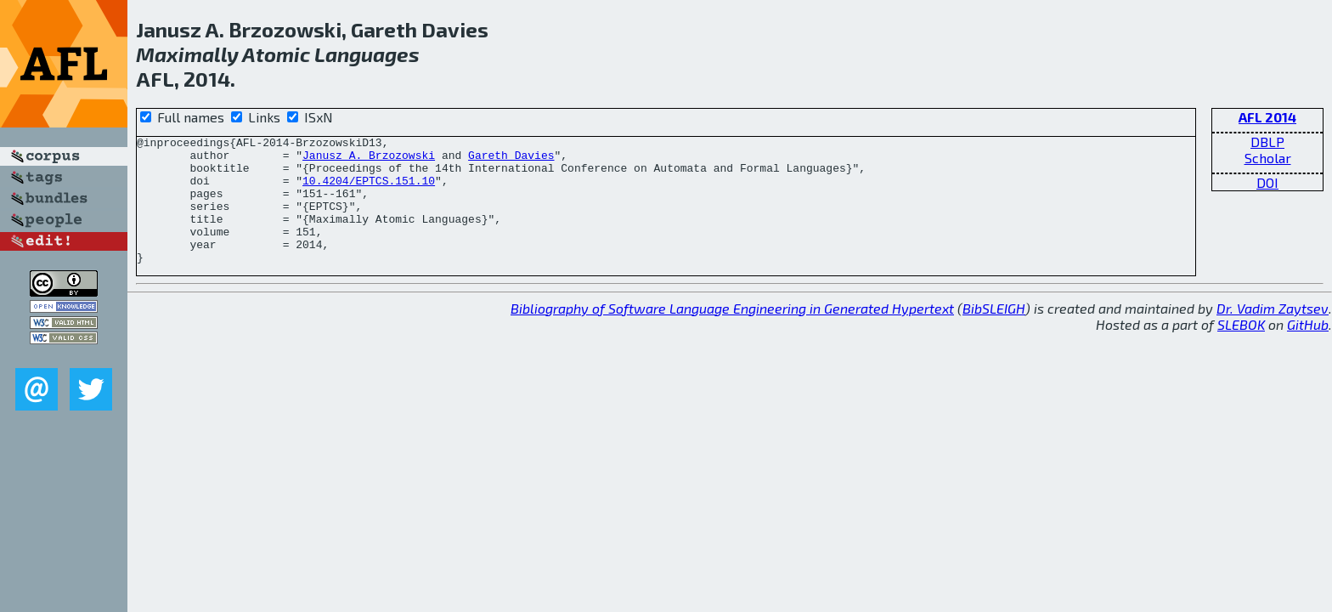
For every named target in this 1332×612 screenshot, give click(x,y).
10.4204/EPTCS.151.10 (368, 190)
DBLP (1267, 141)
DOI (1267, 182)
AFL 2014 (1267, 117)
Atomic (276, 54)
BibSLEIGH (993, 334)
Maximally (187, 54)
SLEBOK (1241, 350)
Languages (367, 54)
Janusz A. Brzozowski (368, 159)
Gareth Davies (511, 159)
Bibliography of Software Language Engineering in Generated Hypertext (732, 334)
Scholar (1268, 158)
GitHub (1308, 350)
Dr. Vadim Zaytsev (1272, 334)
